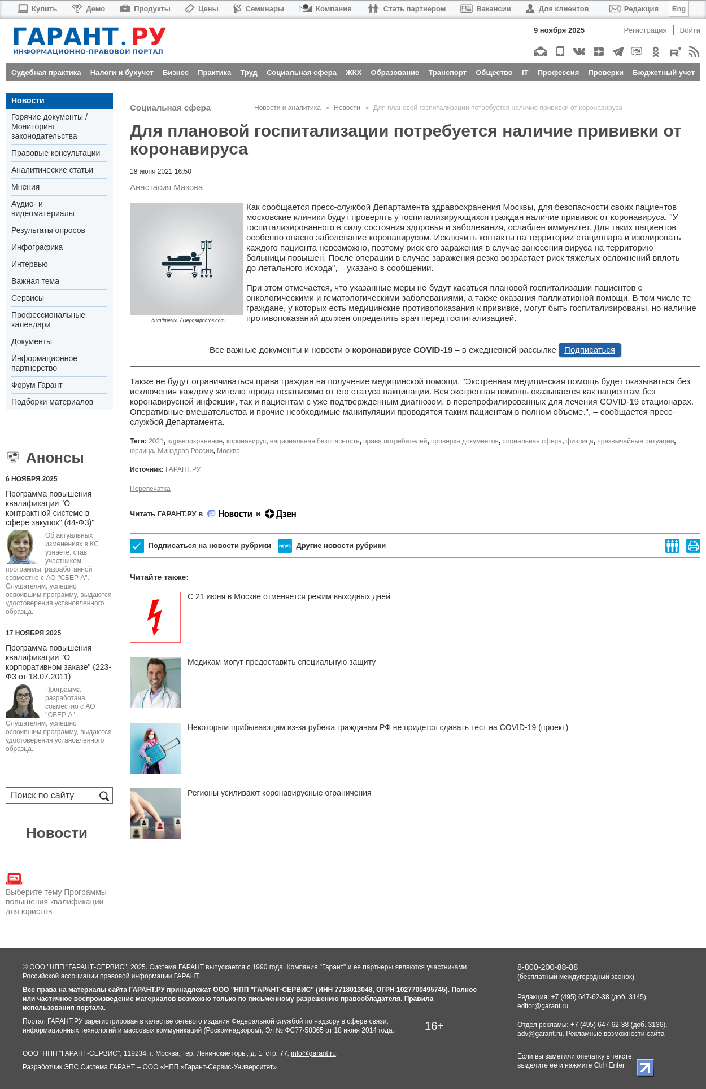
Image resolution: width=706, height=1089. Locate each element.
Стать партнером (406, 9)
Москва (228, 451)
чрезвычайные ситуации (635, 441)
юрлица (142, 451)
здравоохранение (195, 441)
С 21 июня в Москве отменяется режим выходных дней (289, 596)
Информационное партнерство (44, 363)
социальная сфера (532, 441)
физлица (580, 441)
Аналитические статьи (52, 169)
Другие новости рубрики (332, 546)
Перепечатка (150, 489)
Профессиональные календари (48, 319)
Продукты (145, 9)
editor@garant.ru (542, 1006)
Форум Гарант (37, 384)
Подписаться (589, 349)
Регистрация (645, 30)
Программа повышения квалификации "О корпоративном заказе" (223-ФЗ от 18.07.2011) (58, 662)
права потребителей (395, 441)
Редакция (634, 9)
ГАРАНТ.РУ (183, 469)
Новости (28, 100)
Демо (88, 9)
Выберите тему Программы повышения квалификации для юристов (56, 893)
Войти (690, 30)
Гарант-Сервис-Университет (228, 1067)
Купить (37, 9)
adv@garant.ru (540, 1034)
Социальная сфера (170, 107)
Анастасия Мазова (166, 187)
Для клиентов (557, 9)
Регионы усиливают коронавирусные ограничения (280, 792)
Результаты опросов (48, 230)
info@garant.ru (313, 1053)
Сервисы (27, 297)
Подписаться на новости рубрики (200, 546)
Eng (679, 9)
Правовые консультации (55, 152)
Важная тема (35, 281)
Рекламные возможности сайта (615, 1034)
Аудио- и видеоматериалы (43, 208)
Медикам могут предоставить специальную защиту (282, 661)
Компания (325, 9)
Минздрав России (185, 451)
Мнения (25, 186)
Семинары (258, 9)
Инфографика (37, 247)
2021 (156, 441)
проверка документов (465, 441)
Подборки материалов (52, 401)
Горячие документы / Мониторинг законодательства (49, 126)
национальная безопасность (315, 441)
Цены (202, 9)
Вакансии (485, 9)
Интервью (29, 264)
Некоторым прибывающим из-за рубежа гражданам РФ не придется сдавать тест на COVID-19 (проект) (378, 727)
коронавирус (246, 441)
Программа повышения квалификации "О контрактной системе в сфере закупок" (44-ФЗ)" (50, 508)
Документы (31, 341)
